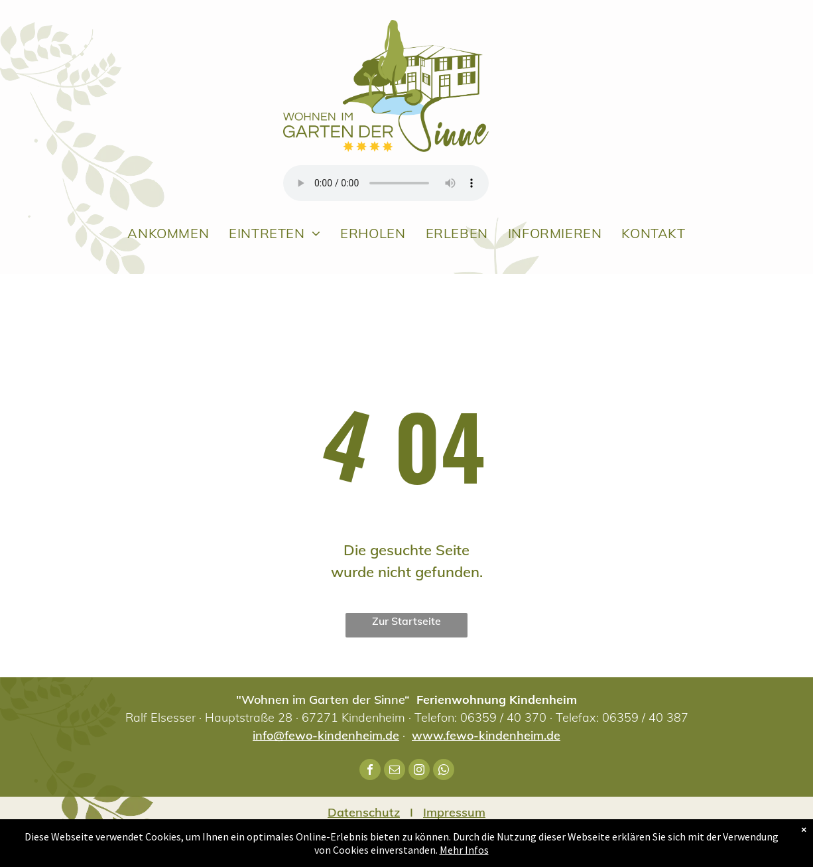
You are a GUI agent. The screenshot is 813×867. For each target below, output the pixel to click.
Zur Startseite (406, 621)
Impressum (454, 812)
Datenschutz (364, 812)
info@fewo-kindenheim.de (326, 735)
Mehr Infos (464, 849)
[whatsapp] (443, 771)
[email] (394, 771)
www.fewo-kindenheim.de (486, 735)
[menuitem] (168, 233)
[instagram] (419, 771)
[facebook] (370, 771)
